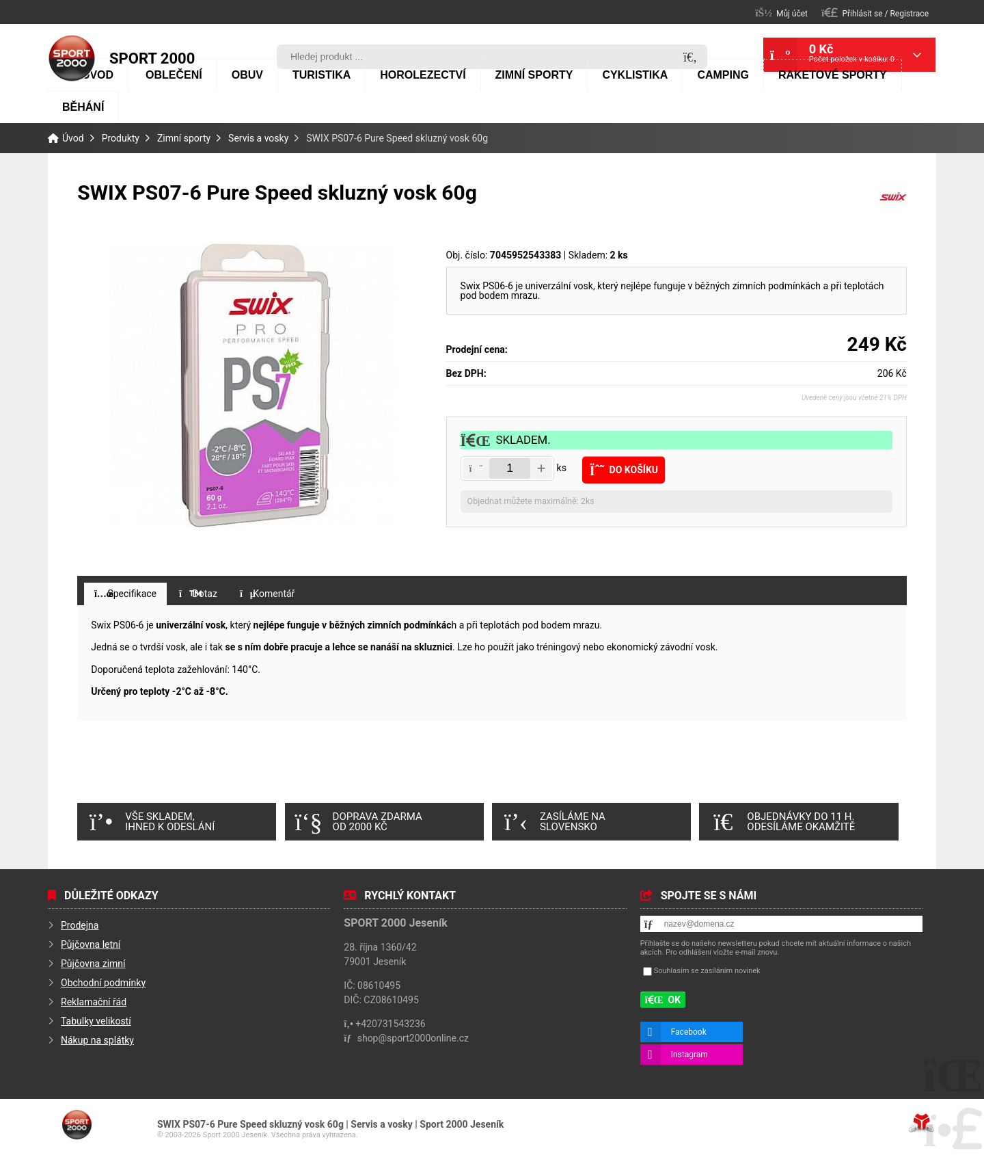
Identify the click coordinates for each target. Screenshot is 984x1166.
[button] (875, 13)
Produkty (120, 138)
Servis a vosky (258, 138)
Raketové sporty (832, 75)
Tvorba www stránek (921, 1123)
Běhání (83, 107)
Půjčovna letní (90, 944)
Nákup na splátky (97, 1040)
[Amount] (509, 468)
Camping (723, 75)
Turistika (321, 75)
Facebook (689, 1032)
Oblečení (174, 75)
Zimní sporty (534, 75)
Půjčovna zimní (93, 963)
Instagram (689, 1054)
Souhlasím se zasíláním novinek (707, 970)
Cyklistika (635, 75)
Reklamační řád (93, 1001)
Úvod (72, 58)
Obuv (247, 75)
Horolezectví (422, 75)
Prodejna (79, 925)
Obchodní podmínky (103, 982)
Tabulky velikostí (96, 1021)
